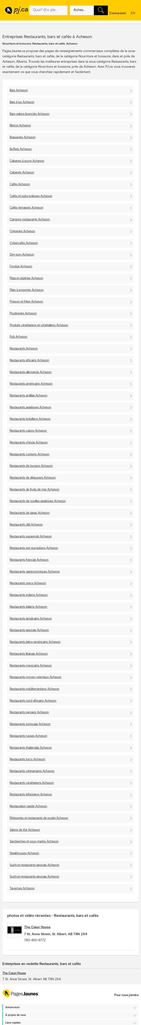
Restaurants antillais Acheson (28, 395)
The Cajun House (37, 927)
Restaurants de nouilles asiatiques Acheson (38, 501)
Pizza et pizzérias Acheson (26, 278)
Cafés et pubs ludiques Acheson (31, 196)
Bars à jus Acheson (22, 102)
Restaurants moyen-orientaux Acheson (35, 677)
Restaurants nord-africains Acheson (33, 700)
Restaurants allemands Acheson (31, 372)
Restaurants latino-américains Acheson (35, 642)
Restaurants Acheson (24, 348)
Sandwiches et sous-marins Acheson (34, 841)
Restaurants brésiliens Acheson (30, 419)
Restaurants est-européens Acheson (34, 548)
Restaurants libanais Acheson (29, 653)
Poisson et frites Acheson (26, 301)
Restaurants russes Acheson (28, 736)
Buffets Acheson (21, 149)
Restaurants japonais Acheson (29, 630)
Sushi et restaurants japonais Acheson (34, 865)
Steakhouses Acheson (24, 853)
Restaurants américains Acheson (31, 383)
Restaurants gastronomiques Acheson (35, 571)
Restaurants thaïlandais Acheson (31, 747)
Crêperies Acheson (22, 231)
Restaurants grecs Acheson (28, 583)
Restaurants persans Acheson (29, 712)
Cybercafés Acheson (24, 243)
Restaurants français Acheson (29, 560)
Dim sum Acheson (22, 254)
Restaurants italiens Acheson (28, 606)
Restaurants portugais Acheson (30, 724)
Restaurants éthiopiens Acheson (31, 794)
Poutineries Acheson (23, 313)
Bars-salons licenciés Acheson (29, 114)
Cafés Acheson (20, 184)
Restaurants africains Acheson (29, 360)
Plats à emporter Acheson (27, 290)
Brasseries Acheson (23, 137)
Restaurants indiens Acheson (29, 595)
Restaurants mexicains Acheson (31, 665)
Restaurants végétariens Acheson (32, 783)
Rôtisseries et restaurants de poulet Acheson (39, 818)
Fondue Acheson (21, 266)
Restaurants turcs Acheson (27, 759)
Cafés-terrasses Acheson (26, 207)
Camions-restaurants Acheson (30, 219)
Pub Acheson (18, 336)
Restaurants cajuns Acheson (28, 430)
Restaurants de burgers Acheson (31, 466)
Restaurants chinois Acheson (29, 442)
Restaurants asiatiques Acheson (30, 407)
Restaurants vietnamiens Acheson (32, 771)
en (133, 13)
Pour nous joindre (126, 995)
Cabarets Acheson (22, 172)
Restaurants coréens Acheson (29, 454)
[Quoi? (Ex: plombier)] (48, 10)
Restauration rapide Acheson (28, 806)
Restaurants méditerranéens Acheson (34, 689)
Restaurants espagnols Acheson (31, 536)
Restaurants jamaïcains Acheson (31, 618)
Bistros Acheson (20, 125)
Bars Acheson (19, 90)
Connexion (117, 13)
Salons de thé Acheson (25, 830)
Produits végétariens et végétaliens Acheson (39, 325)
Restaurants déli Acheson (26, 524)
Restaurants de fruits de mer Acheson (34, 489)
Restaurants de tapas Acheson (30, 513)
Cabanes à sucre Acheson (27, 161)
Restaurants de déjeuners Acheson (33, 477)
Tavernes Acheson (22, 888)
